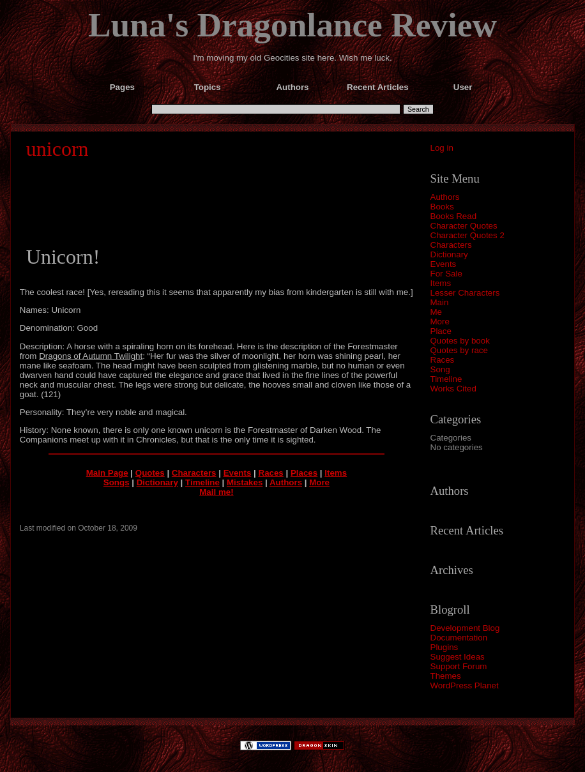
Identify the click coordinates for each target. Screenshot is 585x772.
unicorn (57, 148)
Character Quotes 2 (467, 235)
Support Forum (458, 666)
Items (441, 283)
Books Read (453, 216)
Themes (445, 676)
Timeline (446, 379)
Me (436, 312)
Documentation (459, 637)
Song (440, 369)
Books (442, 206)
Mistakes (244, 482)
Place (441, 331)
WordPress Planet (464, 685)
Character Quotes (464, 226)
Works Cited (453, 388)
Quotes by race (459, 350)
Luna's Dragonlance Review (292, 25)
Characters (451, 245)
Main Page (107, 473)
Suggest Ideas (457, 657)
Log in (441, 148)
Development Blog (465, 628)
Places (304, 473)
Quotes (150, 473)
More (440, 321)
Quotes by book (460, 340)
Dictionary (449, 254)
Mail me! (216, 492)
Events (443, 264)
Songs (116, 482)
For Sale (446, 273)
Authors (445, 197)
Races (442, 360)
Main (439, 302)
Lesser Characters (465, 293)
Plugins (444, 647)
